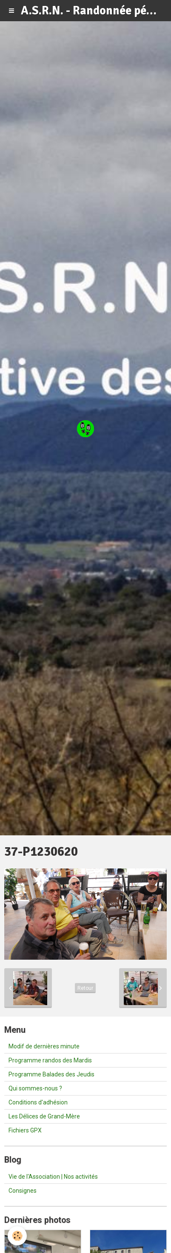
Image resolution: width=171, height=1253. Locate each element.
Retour (85, 988)
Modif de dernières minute (44, 1046)
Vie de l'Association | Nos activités (53, 1176)
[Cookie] (17, 1235)
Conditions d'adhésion (38, 1102)
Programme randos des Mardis (50, 1060)
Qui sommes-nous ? (35, 1088)
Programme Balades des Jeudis (51, 1074)
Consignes (23, 1190)
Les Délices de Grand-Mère (44, 1116)
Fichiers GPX (25, 1130)
